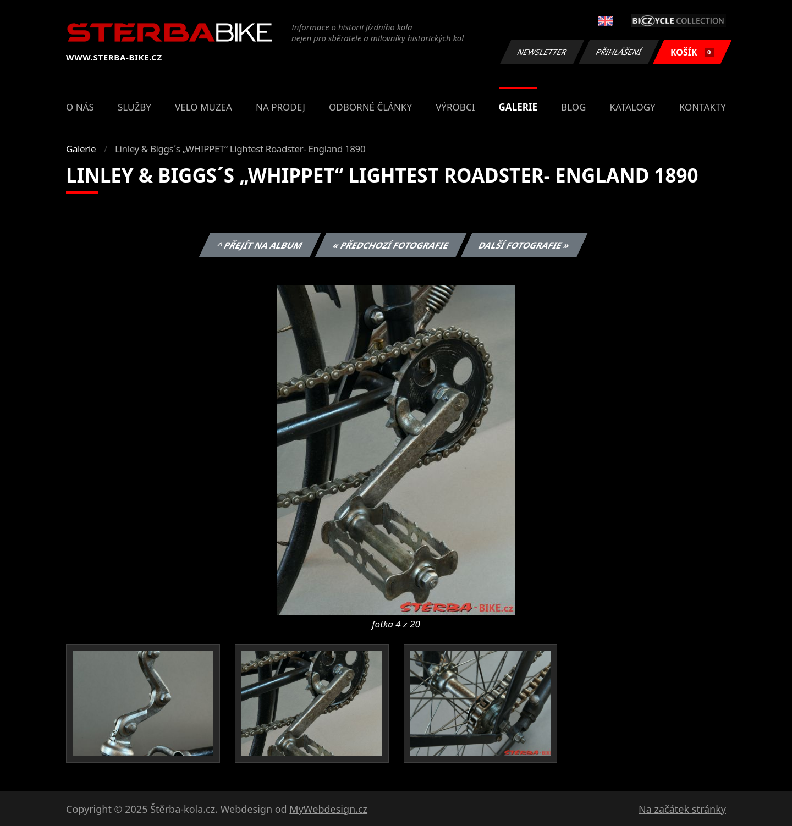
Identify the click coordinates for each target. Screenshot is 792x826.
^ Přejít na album (260, 245)
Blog (573, 107)
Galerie (518, 107)
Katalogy (633, 107)
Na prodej (280, 107)
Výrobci (455, 107)
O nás (80, 107)
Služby (134, 107)
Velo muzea (203, 107)
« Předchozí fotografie (390, 245)
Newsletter (542, 52)
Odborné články (370, 107)
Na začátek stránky (682, 809)
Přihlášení (618, 52)
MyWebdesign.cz (328, 809)
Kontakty (702, 107)
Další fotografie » (524, 245)
